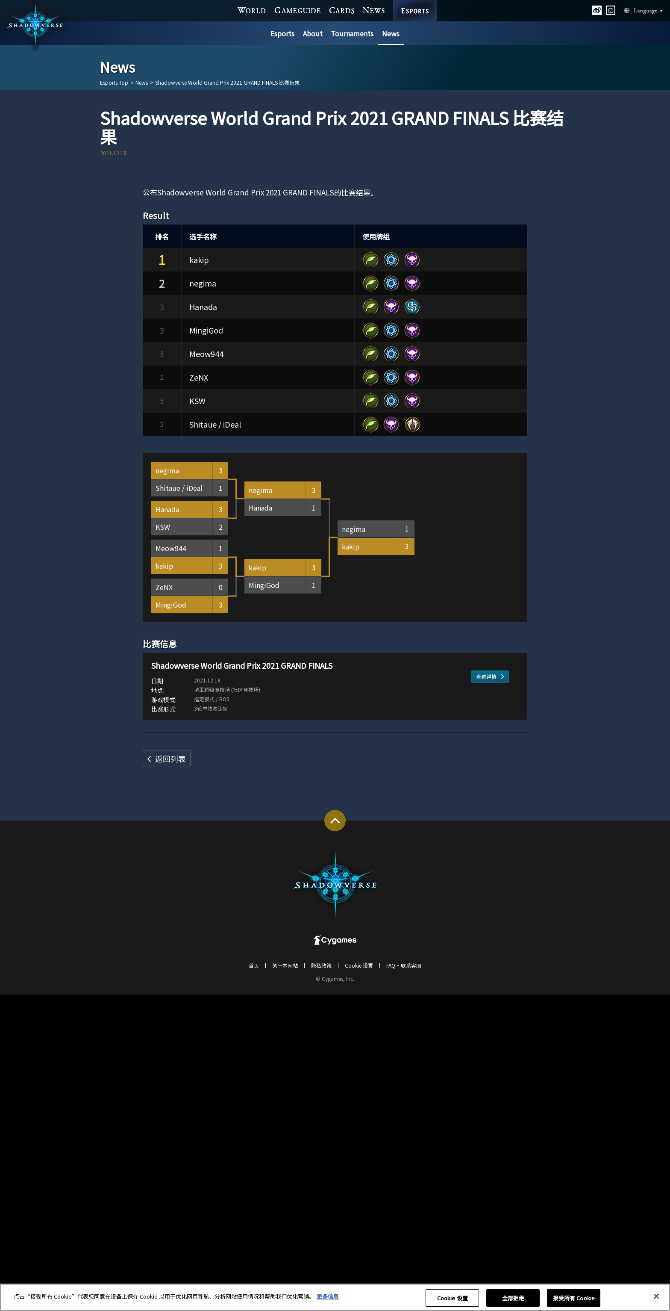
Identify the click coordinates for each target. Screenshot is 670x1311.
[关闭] (656, 1300)
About (313, 33)
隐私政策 (321, 1281)
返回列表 (170, 1075)
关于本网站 (285, 1281)
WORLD (251, 9)
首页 (254, 1281)
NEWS (374, 9)
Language (633, 10)
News (391, 33)
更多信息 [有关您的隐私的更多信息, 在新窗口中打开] (328, 1300)
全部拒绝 (513, 1302)
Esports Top (114, 82)
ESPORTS (415, 2)
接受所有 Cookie (574, 1302)
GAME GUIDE (298, 9)
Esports (282, 33)
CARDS (342, 9)
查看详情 (486, 1021)
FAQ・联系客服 (403, 1281)
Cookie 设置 (359, 1281)
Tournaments (352, 33)
